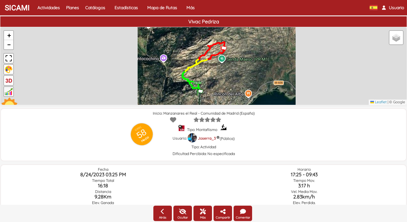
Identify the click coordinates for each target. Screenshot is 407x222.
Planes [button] (72, 7)
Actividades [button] (48, 7)
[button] (393, 7)
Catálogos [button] (95, 7)
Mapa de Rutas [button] (162, 7)
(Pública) (227, 138)
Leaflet (378, 102)
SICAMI (17, 8)
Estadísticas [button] (126, 7)
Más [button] (190, 7)
